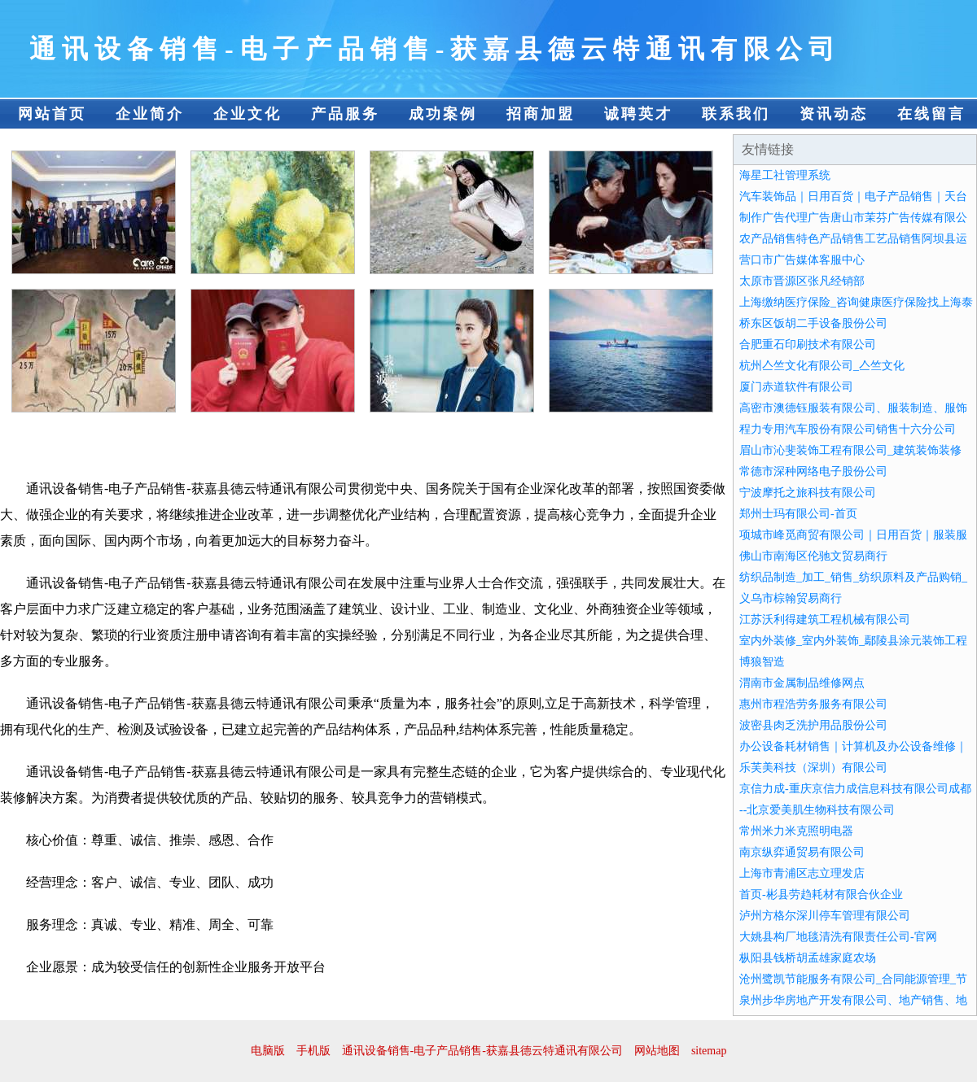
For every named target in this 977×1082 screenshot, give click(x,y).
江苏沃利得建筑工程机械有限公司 (824, 619)
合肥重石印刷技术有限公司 (807, 344)
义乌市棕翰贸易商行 (790, 598)
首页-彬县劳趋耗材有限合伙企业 (821, 894)
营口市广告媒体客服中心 (802, 260)
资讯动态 (834, 114)
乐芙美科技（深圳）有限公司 (813, 767)
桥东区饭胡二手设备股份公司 (813, 323)
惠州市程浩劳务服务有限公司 (813, 704)
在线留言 (931, 114)
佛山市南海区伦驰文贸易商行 (813, 556)
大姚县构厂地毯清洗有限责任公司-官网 (838, 937)
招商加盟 (540, 114)
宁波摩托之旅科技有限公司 (807, 492)
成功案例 (443, 114)
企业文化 (247, 114)
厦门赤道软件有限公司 (796, 387)
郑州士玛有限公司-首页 (798, 514)
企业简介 (150, 114)
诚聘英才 (638, 114)
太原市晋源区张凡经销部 (802, 281)
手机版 (313, 1051)
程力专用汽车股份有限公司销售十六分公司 (847, 429)
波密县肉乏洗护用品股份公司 (813, 725)
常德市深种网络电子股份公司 (813, 471)
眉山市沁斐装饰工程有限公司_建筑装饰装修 (850, 450)
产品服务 (345, 114)
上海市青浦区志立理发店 (802, 873)
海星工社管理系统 (784, 175)
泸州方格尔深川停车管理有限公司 (824, 916)
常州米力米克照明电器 (796, 831)
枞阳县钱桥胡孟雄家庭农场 (807, 958)
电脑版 (268, 1051)
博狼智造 (762, 662)
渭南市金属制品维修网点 (802, 683)
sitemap (709, 1051)
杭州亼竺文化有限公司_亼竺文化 (822, 366)
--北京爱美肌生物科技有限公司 (817, 810)
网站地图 (657, 1051)
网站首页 (52, 114)
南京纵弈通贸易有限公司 (802, 852)
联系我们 (736, 114)
